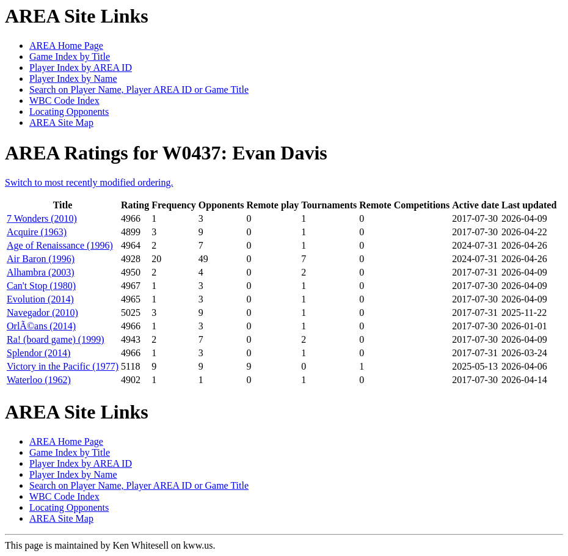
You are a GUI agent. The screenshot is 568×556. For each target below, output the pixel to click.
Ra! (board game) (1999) (55, 339)
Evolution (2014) (40, 299)
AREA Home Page (66, 45)
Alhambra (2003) (41, 272)
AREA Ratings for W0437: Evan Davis (166, 153)
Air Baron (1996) (41, 259)
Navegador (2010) (42, 312)
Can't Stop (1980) (41, 285)
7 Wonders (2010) (42, 218)
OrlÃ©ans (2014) (41, 326)
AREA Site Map (61, 122)
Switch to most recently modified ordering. (89, 182)
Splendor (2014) (38, 353)
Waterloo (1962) (39, 380)
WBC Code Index (64, 100)
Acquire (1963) (37, 232)
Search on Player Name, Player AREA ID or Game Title (139, 89)
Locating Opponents (69, 111)
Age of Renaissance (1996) (60, 245)
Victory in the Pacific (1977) (62, 366)
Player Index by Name (73, 78)
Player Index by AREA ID (80, 67)
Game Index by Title (69, 56)
